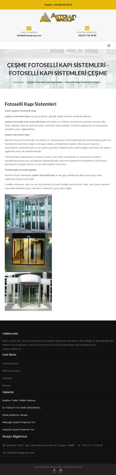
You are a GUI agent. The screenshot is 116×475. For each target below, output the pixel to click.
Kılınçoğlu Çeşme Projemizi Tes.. (19, 422)
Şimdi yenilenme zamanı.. (15, 414)
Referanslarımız (11, 370)
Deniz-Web (56, 467)
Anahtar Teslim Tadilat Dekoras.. (19, 400)
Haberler (7, 378)
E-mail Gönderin (29, 32)
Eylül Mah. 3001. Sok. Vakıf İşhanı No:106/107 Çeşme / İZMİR (40, 445)
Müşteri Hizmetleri (87, 32)
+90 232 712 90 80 (92, 445)
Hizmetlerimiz (10, 363)
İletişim (6, 385)
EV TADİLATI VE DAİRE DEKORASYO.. (21, 407)
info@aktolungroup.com (21, 452)
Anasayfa (18, 82)
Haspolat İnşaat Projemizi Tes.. (18, 429)
